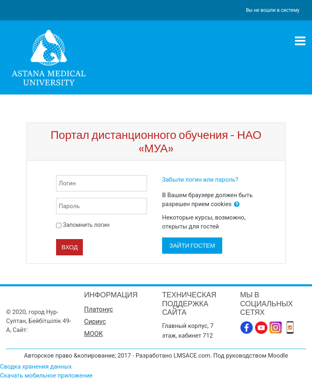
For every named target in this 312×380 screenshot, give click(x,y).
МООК (93, 334)
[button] (236, 204)
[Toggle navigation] (300, 41)
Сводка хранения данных (36, 366)
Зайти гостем (192, 245)
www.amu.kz (46, 330)
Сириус (95, 321)
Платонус (98, 309)
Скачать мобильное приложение (46, 375)
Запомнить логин (86, 225)
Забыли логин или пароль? (200, 179)
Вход (69, 247)
